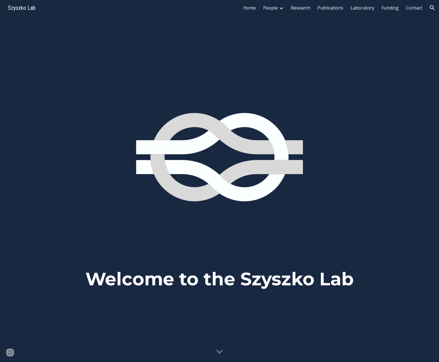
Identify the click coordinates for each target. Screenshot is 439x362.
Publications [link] (330, 8)
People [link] (270, 8)
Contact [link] (414, 8)
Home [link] (249, 8)
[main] (219, 282)
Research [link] (300, 8)
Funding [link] (390, 8)
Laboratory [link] (362, 8)
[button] (432, 8)
